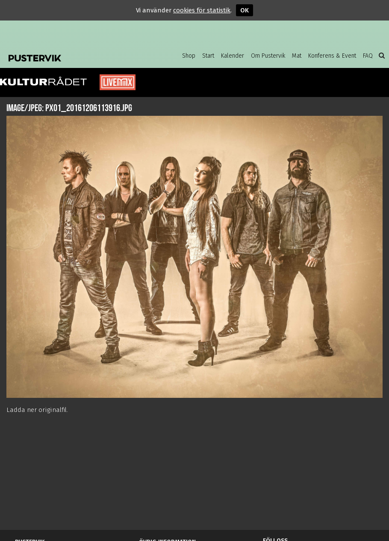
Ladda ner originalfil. (37, 410)
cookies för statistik (201, 10)
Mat (296, 55)
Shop (188, 55)
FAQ (368, 55)
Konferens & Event (332, 55)
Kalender (232, 55)
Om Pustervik (268, 55)
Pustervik (62, 56)
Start (208, 55)
